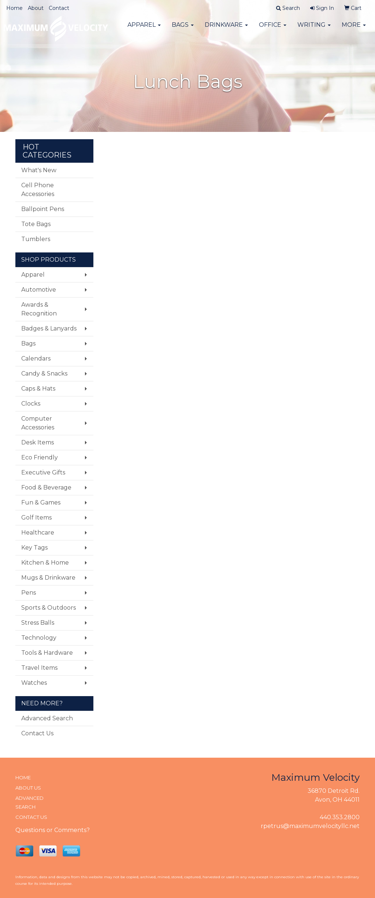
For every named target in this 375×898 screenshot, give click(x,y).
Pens (28, 592)
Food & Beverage (46, 487)
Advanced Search (47, 718)
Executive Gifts (43, 472)
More (354, 29)
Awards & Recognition (39, 309)
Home (14, 8)
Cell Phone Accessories (37, 189)
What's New (38, 170)
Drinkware (226, 29)
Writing (314, 29)
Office (272, 29)
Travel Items (39, 667)
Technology (38, 637)
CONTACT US (31, 817)
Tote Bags (36, 224)
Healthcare (37, 532)
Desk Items (37, 442)
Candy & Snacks (44, 373)
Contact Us (37, 733)
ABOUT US (28, 788)
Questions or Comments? (52, 830)
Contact (59, 8)
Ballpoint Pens (42, 209)
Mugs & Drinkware (48, 577)
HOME (23, 777)
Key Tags (34, 547)
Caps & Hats (38, 388)
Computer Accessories (37, 423)
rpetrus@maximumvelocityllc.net (310, 826)
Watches (34, 682)
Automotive (38, 289)
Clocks (30, 403)
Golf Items (36, 517)
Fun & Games (40, 502)
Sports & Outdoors (48, 607)
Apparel (144, 29)
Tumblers (35, 239)
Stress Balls (37, 622)
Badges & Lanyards (49, 328)
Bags (183, 29)
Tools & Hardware (47, 652)
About (36, 8)
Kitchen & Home (45, 562)
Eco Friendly (39, 457)
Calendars (36, 358)
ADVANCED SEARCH (29, 802)
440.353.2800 (340, 817)
